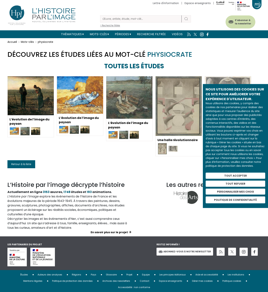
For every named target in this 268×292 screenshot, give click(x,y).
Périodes (122, 34)
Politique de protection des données (72, 281)
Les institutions (236, 274)
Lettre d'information (166, 3)
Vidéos (177, 34)
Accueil (12, 42)
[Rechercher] (141, 19)
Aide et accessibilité (206, 274)
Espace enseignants (198, 3)
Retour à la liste (21, 164)
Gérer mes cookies (202, 281)
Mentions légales (32, 281)
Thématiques (71, 34)
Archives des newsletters (116, 281)
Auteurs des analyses (50, 274)
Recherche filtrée (151, 34)
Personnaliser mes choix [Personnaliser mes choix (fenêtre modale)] (235, 191)
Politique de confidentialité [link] (235, 200)
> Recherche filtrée (110, 25)
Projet (129, 274)
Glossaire (111, 274)
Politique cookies (231, 281)
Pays (93, 274)
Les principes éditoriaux (172, 274)
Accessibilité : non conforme (134, 287)
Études (24, 274)
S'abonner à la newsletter (242, 22)
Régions (76, 274)
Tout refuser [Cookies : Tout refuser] (235, 183)
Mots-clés (98, 34)
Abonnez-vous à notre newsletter (185, 251)
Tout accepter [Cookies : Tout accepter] (235, 176)
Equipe (146, 274)
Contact (144, 281)
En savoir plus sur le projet (109, 232)
